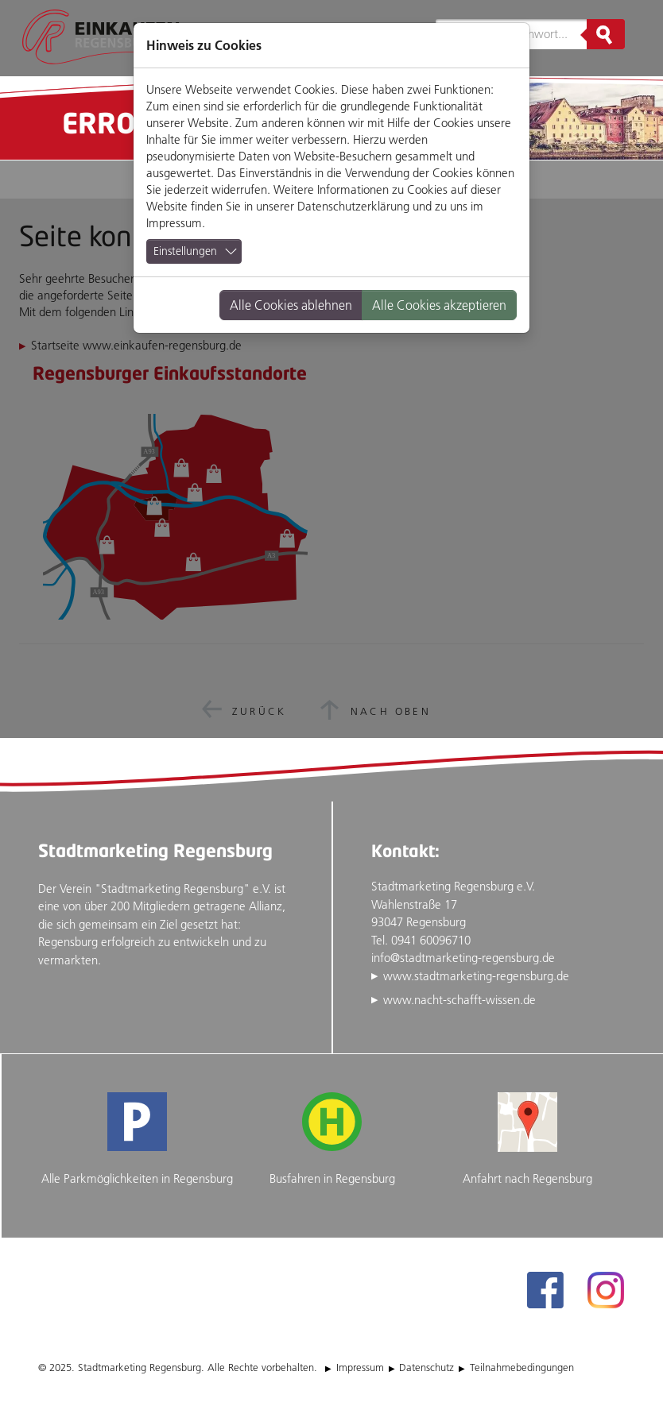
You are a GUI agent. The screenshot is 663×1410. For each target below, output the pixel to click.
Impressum (174, 222)
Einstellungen (185, 251)
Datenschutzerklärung (353, 206)
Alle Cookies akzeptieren (439, 305)
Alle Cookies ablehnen (291, 305)
